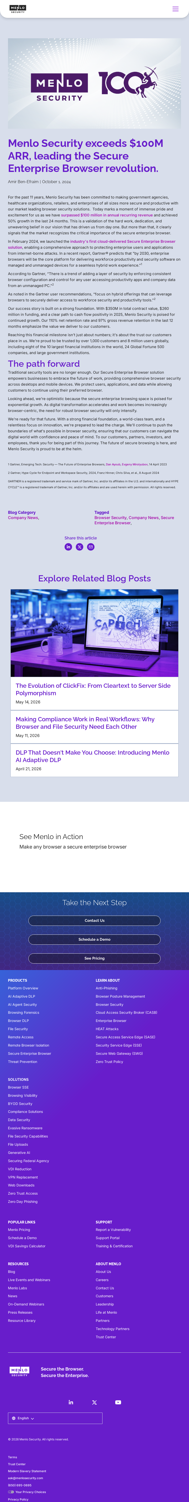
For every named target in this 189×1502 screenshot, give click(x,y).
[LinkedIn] (71, 1402)
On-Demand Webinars (26, 1304)
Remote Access (20, 1037)
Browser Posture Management (120, 996)
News (12, 1296)
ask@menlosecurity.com (25, 1478)
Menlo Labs (17, 1288)
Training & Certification (114, 1246)
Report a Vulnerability (113, 1229)
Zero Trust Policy (109, 1061)
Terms (12, 1457)
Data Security (19, 1120)
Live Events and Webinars (29, 1280)
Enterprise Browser (111, 1020)
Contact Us (94, 920)
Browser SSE (18, 1087)
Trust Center (106, 1337)
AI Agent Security (22, 1004)
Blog (11, 1271)
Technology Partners (112, 1329)
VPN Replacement (23, 1177)
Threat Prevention (22, 1061)
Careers (102, 1280)
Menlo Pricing (19, 1229)
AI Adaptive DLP (21, 996)
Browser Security (110, 517)
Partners (102, 1320)
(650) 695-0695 (19, 1485)
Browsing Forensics (23, 1012)
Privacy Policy (18, 1499)
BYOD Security (20, 1103)
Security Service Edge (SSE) (119, 1045)
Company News (23, 517)
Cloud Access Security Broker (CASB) (126, 1012)
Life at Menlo (106, 1312)
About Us (103, 1271)
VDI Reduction (19, 1169)
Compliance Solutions (25, 1111)
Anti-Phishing (106, 988)
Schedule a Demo (94, 939)
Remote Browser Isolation (28, 1045)
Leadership (105, 1304)
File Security (18, 1029)
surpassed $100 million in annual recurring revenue (107, 215)
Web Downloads (21, 1185)
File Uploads (18, 1144)
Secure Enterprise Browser (29, 1053)
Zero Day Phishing (23, 1201)
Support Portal (107, 1238)
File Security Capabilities (28, 1136)
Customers (104, 1296)
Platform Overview (23, 988)
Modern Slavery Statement (27, 1471)
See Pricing (95, 958)
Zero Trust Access (23, 1193)
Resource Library (22, 1320)
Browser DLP (18, 1020)
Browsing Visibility (22, 1095)
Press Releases (20, 1312)
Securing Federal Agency (28, 1161)
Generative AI (19, 1152)
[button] (175, 9)
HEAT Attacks (107, 1029)
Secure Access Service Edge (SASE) (125, 1037)
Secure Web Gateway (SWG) (119, 1053)
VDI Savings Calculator (26, 1246)
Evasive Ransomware (25, 1128)
